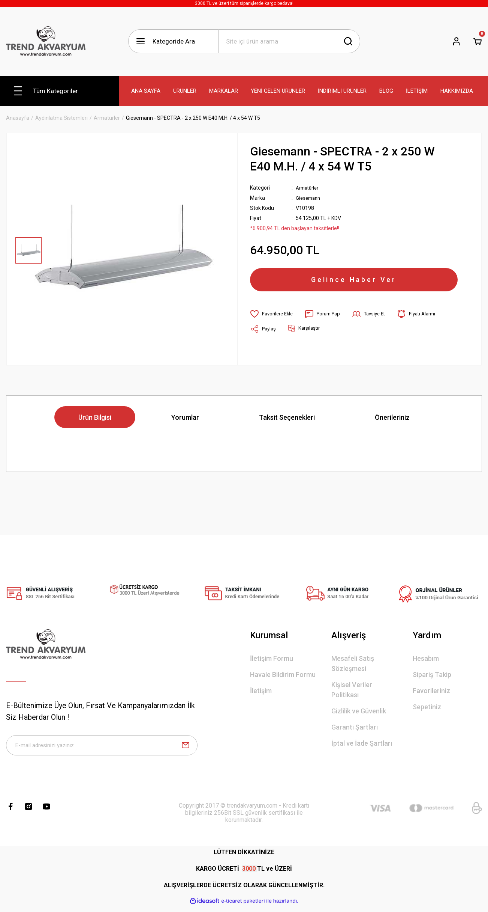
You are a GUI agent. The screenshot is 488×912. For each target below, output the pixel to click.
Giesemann (309, 198)
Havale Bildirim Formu (283, 677)
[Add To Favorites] (273, 319)
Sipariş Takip (432, 677)
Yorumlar (185, 420)
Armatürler (309, 188)
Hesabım (426, 661)
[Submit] (186, 749)
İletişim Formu (271, 661)
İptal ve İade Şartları (361, 745)
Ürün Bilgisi (94, 420)
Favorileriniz (431, 693)
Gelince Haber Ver (353, 282)
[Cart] (477, 41)
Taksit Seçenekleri (287, 420)
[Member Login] (456, 41)
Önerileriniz (392, 420)
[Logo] (45, 41)
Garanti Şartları (354, 729)
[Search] (289, 41)
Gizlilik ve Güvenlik (358, 713)
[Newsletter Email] (102, 749)
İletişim (261, 693)
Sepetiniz (427, 709)
